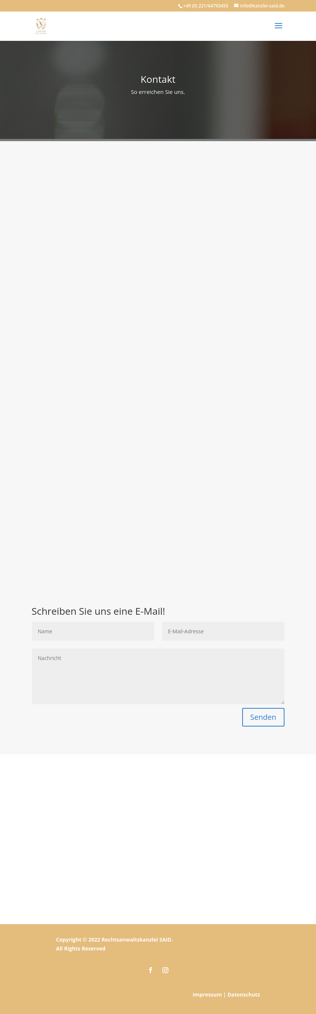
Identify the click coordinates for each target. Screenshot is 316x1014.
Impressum (207, 994)
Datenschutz (243, 994)
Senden (263, 717)
